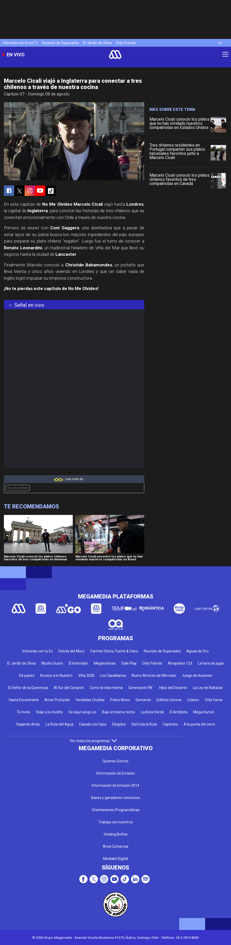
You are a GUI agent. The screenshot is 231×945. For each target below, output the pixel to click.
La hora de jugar (211, 663)
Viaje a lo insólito (49, 712)
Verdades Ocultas (90, 700)
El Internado (78, 663)
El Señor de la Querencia (28, 688)
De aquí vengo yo (82, 712)
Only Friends (126, 43)
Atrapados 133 (180, 663)
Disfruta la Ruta (144, 724)
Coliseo (193, 700)
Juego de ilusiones (197, 675)
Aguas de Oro (197, 651)
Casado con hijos (92, 724)
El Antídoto (178, 712)
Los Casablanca (113, 675)
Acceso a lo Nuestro (56, 675)
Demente (143, 700)
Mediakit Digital (115, 859)
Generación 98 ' (141, 688)
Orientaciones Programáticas (116, 810)
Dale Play (128, 663)
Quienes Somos (115, 761)
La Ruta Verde (152, 712)
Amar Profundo (57, 700)
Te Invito (23, 712)
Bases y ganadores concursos (115, 798)
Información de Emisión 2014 (115, 785)
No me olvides (18, 488)
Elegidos (119, 724)
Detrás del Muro (71, 651)
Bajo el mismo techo (118, 712)
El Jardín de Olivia (97, 43)
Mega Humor (203, 712)
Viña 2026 (86, 675)
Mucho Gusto (52, 663)
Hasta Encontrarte (24, 700)
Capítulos (170, 724)
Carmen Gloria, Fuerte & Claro (114, 651)
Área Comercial (115, 846)
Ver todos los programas (93, 741)
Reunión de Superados (60, 43)
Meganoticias (105, 663)
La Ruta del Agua (59, 724)
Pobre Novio (120, 700)
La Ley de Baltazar (208, 688)
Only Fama (213, 700)
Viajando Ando (28, 724)
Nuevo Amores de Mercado (154, 675)
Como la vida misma (106, 688)
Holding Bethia (115, 834)
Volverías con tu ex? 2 (20, 43)
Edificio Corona (169, 700)
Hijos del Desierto (173, 688)
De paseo (26, 675)
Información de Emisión (115, 773)
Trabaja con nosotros (115, 822)
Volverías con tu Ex (37, 651)
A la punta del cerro (199, 724)
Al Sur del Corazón (69, 688)
